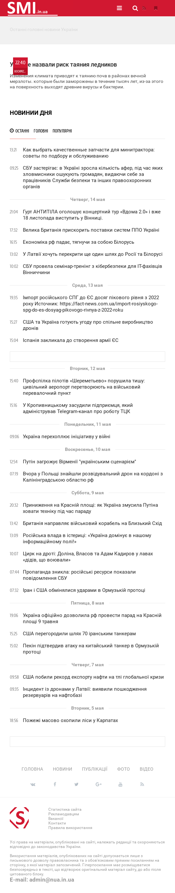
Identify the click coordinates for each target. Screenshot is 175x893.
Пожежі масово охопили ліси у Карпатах (70, 720)
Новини (62, 769)
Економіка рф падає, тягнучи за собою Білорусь (78, 242)
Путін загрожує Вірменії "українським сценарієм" (79, 462)
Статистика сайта (65, 809)
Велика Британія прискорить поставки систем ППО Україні (91, 230)
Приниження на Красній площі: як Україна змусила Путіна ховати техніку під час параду (90, 508)
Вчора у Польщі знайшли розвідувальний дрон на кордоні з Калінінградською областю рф (93, 477)
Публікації (94, 769)
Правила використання (70, 827)
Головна (32, 769)
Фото (123, 769)
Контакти (57, 823)
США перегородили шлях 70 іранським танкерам (79, 634)
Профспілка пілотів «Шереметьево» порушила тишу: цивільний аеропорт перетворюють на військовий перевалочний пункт (84, 387)
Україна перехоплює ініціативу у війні (66, 436)
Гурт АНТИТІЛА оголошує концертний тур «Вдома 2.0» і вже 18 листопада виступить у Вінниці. (92, 215)
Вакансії (55, 818)
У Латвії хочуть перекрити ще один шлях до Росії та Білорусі (93, 254)
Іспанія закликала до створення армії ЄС (71, 340)
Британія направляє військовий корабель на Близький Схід (92, 523)
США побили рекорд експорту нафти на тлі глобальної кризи (93, 677)
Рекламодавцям (63, 814)
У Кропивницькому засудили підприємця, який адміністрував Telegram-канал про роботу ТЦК (78, 408)
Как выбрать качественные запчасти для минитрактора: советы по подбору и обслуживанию (89, 153)
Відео (146, 769)
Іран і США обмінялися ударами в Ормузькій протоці (84, 590)
